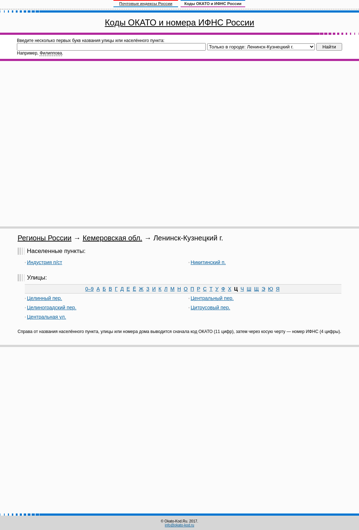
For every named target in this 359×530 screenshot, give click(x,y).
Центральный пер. (212, 298)
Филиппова (50, 53)
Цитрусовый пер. (210, 307)
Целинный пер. (44, 298)
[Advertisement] (81, 143)
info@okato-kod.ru (179, 525)
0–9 (89, 289)
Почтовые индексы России (145, 3)
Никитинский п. (208, 262)
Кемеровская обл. (112, 238)
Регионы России (44, 238)
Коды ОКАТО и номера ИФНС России (179, 22)
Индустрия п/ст (44, 262)
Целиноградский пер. (51, 307)
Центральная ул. (46, 317)
